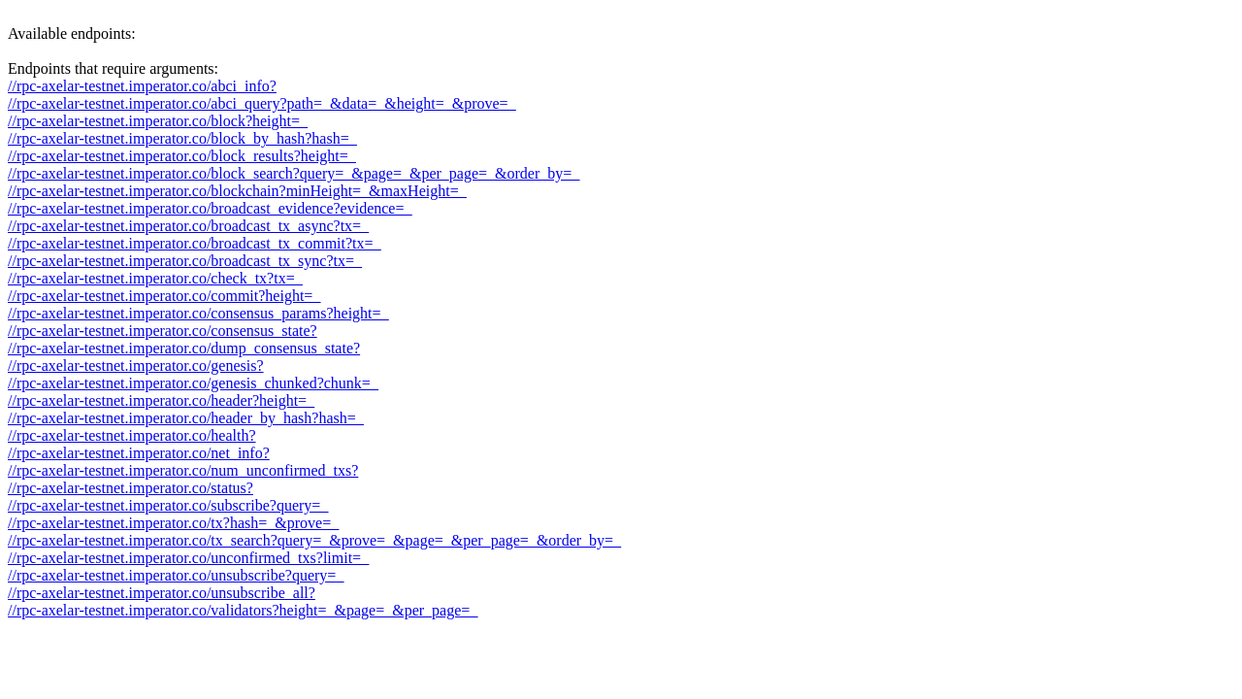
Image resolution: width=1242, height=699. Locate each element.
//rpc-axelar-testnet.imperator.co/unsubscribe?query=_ (175, 575)
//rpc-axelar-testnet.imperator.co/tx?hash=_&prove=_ (173, 523)
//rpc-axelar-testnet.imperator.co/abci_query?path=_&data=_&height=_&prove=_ (262, 103)
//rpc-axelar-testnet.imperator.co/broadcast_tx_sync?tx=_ (185, 260)
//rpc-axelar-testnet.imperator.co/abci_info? (142, 86)
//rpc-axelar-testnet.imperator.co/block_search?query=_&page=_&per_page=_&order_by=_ (293, 173)
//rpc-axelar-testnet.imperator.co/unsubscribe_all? (161, 592)
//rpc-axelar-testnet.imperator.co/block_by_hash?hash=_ (182, 138)
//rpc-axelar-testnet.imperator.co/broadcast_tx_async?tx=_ (188, 225)
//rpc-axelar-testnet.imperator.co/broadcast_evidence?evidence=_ (210, 208)
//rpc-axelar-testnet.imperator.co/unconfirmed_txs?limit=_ (188, 557)
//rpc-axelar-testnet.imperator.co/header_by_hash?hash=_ (186, 418)
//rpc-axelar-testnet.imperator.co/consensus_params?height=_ (198, 313)
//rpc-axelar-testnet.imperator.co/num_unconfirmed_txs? (183, 470)
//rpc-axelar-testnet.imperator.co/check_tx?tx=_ (155, 278)
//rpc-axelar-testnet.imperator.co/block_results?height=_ (182, 156)
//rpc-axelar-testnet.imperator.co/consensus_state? (162, 330)
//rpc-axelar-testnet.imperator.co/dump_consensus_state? (184, 348)
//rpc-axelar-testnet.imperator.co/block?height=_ (158, 121)
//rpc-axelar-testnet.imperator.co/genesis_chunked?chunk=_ (193, 383)
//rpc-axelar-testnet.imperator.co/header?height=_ (161, 400)
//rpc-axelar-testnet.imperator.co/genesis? (136, 365)
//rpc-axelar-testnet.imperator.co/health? (132, 435)
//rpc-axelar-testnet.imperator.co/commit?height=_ (164, 295)
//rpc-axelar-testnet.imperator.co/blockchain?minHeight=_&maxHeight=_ (237, 191)
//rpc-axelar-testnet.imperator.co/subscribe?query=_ (168, 505)
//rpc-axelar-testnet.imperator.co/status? (130, 488)
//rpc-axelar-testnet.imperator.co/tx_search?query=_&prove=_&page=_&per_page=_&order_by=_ (314, 540)
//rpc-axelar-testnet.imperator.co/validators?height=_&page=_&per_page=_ (242, 610)
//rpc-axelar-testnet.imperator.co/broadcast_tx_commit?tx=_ (194, 243)
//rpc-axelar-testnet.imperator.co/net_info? (139, 453)
